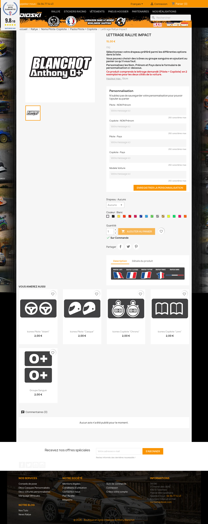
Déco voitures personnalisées (34, 491)
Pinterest (136, 246)
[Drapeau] (115, 205)
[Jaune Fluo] (169, 217)
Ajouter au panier (136, 231)
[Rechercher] (170, 18)
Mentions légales (71, 483)
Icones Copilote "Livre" (170, 331)
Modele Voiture (117, 168)
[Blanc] (108, 217)
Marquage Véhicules (29, 495)
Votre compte (116, 478)
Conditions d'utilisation (74, 487)
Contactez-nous (71, 491)
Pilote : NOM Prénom (120, 104)
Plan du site (68, 495)
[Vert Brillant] (153, 217)
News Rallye (25, 514)
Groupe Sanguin (38, 390)
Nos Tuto (23, 510)
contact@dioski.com (161, 502)
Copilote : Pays (117, 152)
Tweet (128, 246)
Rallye (55, 11)
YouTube (35, 465)
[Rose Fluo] (180, 217)
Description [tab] (120, 261)
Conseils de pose (28, 483)
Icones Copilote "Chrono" (126, 331)
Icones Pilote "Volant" (38, 331)
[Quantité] (110, 231)
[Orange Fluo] (186, 217)
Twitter (29, 465)
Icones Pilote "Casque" (82, 331)
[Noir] (114, 217)
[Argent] (158, 217)
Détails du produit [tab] (142, 261)
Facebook (22, 465)
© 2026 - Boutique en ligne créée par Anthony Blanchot (104, 520)
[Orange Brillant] (125, 217)
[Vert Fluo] (175, 217)
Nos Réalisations (164, 11)
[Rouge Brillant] (130, 217)
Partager (120, 246)
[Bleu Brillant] (147, 217)
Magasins (67, 499)
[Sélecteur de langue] (137, 4)
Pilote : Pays (115, 136)
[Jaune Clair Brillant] (119, 217)
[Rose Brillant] (136, 217)
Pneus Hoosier (118, 11)
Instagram (42, 465)
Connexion (112, 487)
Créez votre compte (117, 491)
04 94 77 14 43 (45, 4)
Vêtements (97, 11)
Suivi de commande (116, 483)
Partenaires (140, 11)
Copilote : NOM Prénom (121, 120)
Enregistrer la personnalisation (160, 187)
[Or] (164, 217)
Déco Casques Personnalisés (34, 487)
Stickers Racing (75, 11)
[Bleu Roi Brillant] (142, 217)
